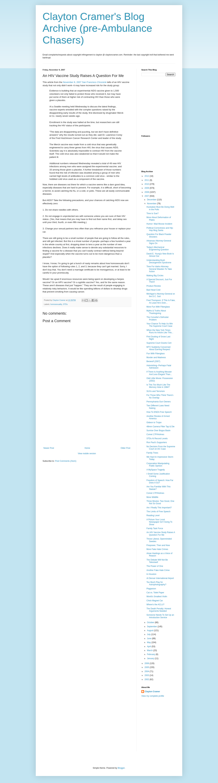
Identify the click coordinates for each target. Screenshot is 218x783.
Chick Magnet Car (154, 600)
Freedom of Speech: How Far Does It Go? (159, 481)
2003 (147, 675)
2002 (147, 679)
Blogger (121, 768)
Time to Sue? (152, 213)
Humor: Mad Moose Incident (159, 224)
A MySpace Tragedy (155, 470)
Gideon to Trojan (154, 422)
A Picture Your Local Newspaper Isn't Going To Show (159, 522)
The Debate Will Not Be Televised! (157, 561)
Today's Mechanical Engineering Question (157, 248)
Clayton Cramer (152, 691)
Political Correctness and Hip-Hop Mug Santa (159, 229)
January (151, 658)
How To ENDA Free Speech (159, 412)
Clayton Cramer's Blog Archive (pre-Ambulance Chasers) (97, 28)
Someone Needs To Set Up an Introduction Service (160, 616)
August (150, 630)
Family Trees (152, 453)
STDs (65, 304)
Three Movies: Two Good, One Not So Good (160, 502)
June (149, 638)
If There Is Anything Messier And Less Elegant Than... (159, 373)
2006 (147, 663)
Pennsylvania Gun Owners (158, 401)
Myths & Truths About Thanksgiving (156, 312)
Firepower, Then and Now (158, 545)
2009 (147, 188)
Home (87, 448)
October (151, 622)
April (149, 646)
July (149, 634)
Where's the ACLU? (155, 604)
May (149, 642)
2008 (147, 192)
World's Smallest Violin (156, 596)
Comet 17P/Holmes (155, 434)
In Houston (151, 574)
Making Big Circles (154, 275)
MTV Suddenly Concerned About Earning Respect (158, 348)
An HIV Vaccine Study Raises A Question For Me (160, 533)
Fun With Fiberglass (155, 353)
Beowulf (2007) (153, 361)
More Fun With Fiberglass (158, 307)
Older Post (125, 448)
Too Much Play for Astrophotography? (156, 583)
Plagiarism (151, 588)
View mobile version (87, 453)
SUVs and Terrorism (155, 391)
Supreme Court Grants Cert (159, 343)
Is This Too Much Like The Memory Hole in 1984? (158, 386)
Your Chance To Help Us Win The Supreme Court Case (159, 324)
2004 (147, 671)
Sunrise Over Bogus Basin (158, 430)
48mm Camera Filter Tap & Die (160, 426)
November (152, 203)
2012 (147, 176)
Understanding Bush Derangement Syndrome (158, 261)
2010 (147, 184)
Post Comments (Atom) (65, 461)
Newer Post (48, 448)
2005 (147, 667)
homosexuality (56, 304)
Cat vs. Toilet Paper (155, 592)
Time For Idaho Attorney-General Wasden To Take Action (159, 269)
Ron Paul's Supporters (156, 442)
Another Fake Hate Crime (158, 570)
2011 (147, 180)
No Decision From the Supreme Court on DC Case (160, 447)
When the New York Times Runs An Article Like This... (159, 331)
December (152, 199)
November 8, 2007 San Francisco (84, 82)
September (152, 626)
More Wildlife (152, 497)
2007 (147, 196)
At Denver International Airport (160, 578)
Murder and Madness (156, 357)
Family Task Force (154, 528)
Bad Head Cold (153, 290)
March (150, 650)
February (151, 654)
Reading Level (153, 515)
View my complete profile (152, 696)
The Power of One (154, 566)
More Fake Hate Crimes (157, 549)
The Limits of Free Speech (158, 511)
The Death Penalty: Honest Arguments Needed (158, 609)
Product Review (153, 286)
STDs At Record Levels (157, 438)
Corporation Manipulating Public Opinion (157, 464)
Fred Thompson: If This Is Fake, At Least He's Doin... (160, 301)
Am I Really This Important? (159, 507)
